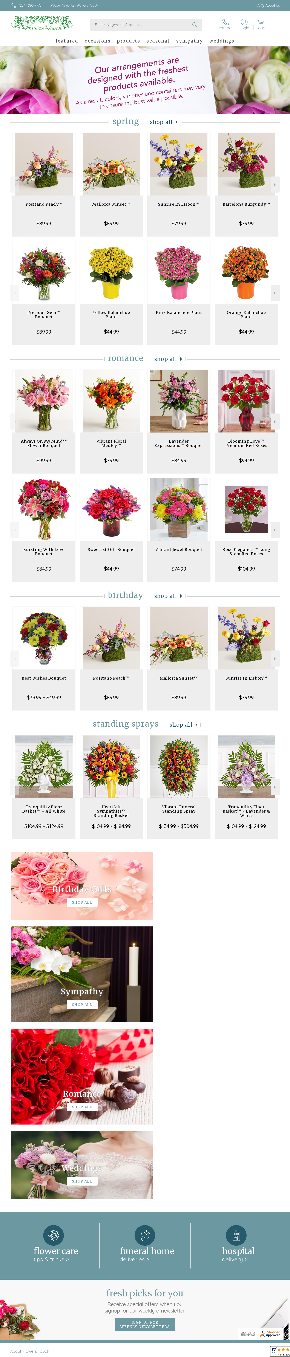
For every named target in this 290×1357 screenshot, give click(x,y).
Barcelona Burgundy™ (246, 204)
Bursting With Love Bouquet (43, 551)
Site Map (268, 1352)
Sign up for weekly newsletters (145, 1148)
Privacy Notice (211, 1352)
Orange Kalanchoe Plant (246, 314)
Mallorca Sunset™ (111, 204)
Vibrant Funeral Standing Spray (179, 809)
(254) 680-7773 (29, 5)
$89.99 (44, 223)
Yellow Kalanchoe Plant (111, 314)
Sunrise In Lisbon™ (179, 204)
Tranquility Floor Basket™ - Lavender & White (246, 811)
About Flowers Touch (29, 1174)
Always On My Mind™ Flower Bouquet (44, 443)
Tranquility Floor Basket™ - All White (43, 809)
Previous (14, 185)
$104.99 (246, 568)
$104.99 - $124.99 (44, 826)
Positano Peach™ (44, 204)
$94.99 (246, 460)
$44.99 (111, 332)
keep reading (174, 1183)
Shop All (161, 122)
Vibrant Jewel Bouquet (179, 549)
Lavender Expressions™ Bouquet (179, 443)
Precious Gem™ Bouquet (43, 314)
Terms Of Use (185, 1352)
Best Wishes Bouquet (44, 678)
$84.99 (179, 460)
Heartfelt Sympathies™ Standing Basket (111, 811)
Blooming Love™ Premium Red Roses (246, 443)
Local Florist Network (242, 1352)
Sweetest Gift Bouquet (111, 549)
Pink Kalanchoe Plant (179, 312)
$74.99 (179, 568)
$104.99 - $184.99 (111, 826)
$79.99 (179, 223)
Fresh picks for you (145, 1124)
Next (275, 185)
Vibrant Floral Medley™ (111, 443)
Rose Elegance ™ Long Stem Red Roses (246, 551)
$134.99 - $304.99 (179, 826)
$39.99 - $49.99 (44, 697)
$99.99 (44, 460)
